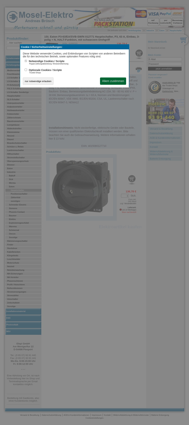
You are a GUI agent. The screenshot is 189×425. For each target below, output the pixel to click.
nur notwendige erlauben (38, 81)
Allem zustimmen (113, 81)
